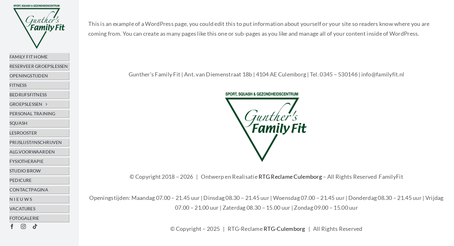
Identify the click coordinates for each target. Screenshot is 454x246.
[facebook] (12, 226)
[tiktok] (35, 226)
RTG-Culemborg (284, 228)
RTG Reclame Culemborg (290, 176)
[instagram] (23, 226)
